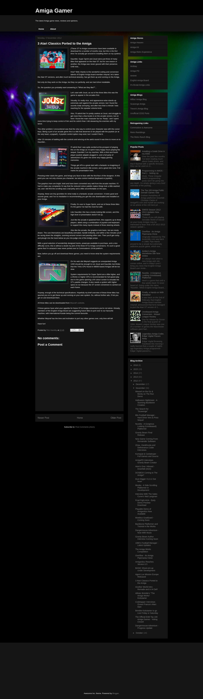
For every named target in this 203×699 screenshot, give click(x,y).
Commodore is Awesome (141, 127)
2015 (135, 369)
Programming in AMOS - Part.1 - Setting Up (153, 172)
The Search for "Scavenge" (142, 410)
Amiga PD (134, 71)
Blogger (115, 693)
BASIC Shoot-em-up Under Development (145, 569)
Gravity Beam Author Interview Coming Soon (146, 538)
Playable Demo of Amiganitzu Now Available (143, 511)
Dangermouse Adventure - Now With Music (147, 531)
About (53, 29)
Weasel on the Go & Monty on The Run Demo (144, 393)
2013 (135, 377)
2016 (135, 365)
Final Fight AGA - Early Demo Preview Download (145, 502)
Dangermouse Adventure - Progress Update (147, 626)
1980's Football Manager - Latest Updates (146, 544)
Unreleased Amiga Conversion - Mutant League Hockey (151, 314)
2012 (135, 381)
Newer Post (43, 418)
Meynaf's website (77, 303)
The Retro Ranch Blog (140, 137)
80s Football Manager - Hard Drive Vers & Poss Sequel (146, 417)
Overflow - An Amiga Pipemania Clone (151, 232)
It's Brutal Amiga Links (140, 85)
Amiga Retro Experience (141, 52)
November (140, 388)
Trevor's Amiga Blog (139, 109)
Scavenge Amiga (137, 104)
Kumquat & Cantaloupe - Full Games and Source (146, 455)
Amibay (133, 66)
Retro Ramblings (137, 132)
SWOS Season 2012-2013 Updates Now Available (151, 212)
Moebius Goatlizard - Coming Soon (144, 519)
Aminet (133, 76)
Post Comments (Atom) (85, 427)
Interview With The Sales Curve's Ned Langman (146, 495)
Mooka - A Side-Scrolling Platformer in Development (146, 487)
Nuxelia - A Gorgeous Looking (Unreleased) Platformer (151, 275)
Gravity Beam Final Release (143, 433)
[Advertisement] (56, 665)
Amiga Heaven (136, 42)
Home (41, 29)
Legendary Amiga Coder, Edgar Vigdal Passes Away (153, 336)
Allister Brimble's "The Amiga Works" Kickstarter (145, 595)
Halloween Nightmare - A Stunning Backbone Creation (146, 402)
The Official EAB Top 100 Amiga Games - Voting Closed (146, 619)
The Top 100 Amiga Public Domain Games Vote (152, 191)
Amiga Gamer (53, 10)
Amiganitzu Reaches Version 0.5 (144, 563)
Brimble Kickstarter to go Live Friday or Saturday (146, 611)
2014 (135, 373)
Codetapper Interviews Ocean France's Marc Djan (145, 604)
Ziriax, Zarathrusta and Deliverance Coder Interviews (145, 447)
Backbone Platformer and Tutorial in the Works (146, 525)
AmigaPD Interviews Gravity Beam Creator (146, 461)
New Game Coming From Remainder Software (146, 440)
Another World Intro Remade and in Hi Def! (146, 588)
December (140, 384)
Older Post (116, 418)
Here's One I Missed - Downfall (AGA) (145, 467)
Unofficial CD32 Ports (139, 113)
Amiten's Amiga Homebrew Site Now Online (151, 253)
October (139, 633)
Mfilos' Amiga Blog (138, 99)
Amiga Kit (134, 47)
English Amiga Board (139, 80)
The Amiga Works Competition (143, 550)
